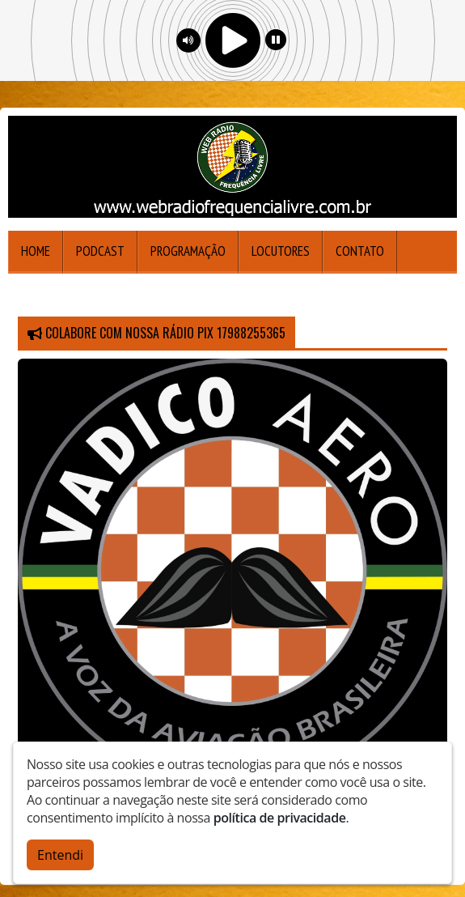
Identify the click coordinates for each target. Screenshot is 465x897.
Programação (188, 251)
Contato (360, 251)
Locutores (281, 251)
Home (35, 251)
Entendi (60, 852)
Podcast (100, 251)
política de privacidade (279, 814)
